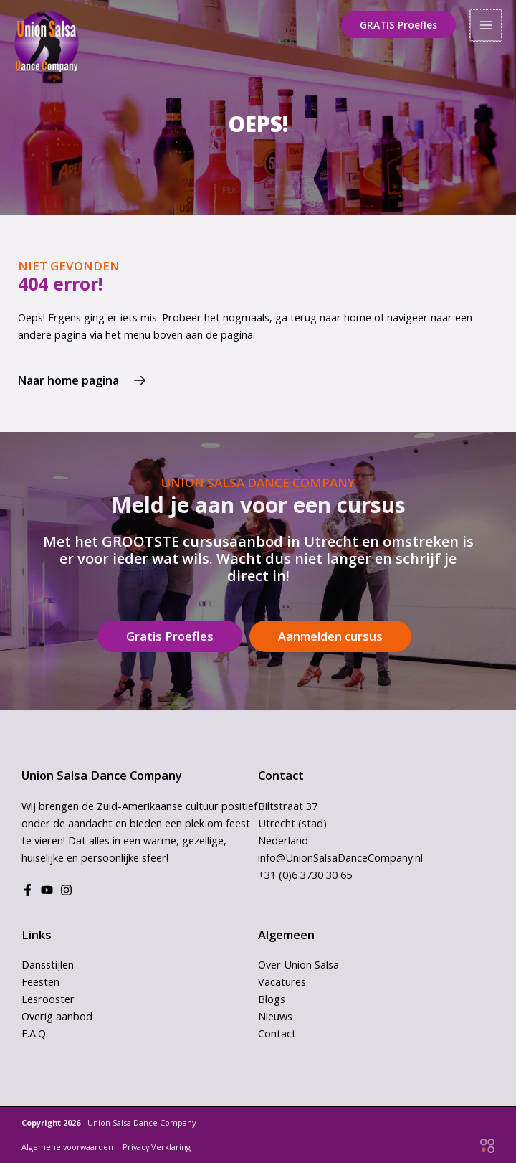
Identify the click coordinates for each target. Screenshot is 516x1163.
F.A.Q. (35, 1033)
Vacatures (282, 981)
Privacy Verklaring (157, 1146)
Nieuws (275, 1016)
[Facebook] (28, 890)
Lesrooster (48, 999)
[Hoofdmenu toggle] (487, 25)
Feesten (40, 981)
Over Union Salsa (298, 964)
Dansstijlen (48, 964)
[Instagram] (66, 890)
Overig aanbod (57, 1016)
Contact (277, 1033)
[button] (400, 25)
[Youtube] (47, 890)
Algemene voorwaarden (67, 1146)
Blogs (271, 999)
